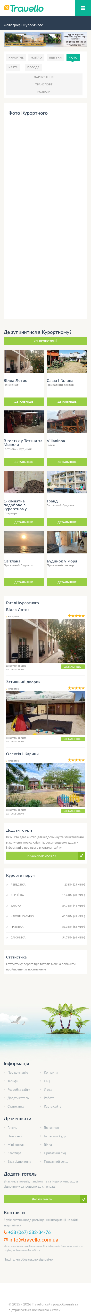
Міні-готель (16, 1145)
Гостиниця (51, 1128)
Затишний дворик (23, 681)
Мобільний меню (83, 8)
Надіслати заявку (41, 855)
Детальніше (24, 401)
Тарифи (13, 1081)
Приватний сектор (57, 1161)
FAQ (47, 1081)
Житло (36, 57)
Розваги (43, 91)
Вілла (48, 1145)
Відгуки (55, 57)
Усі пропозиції (45, 341)
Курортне (16, 57)
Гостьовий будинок (57, 1136)
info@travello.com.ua (33, 1239)
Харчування (44, 77)
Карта (13, 67)
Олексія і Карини (22, 753)
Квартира (14, 1153)
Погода (33, 67)
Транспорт (44, 84)
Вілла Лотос (18, 609)
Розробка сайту (19, 1089)
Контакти (51, 1072)
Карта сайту (52, 1106)
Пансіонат (15, 1136)
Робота (49, 1098)
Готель (12, 1128)
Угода (48, 1089)
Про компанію (18, 1072)
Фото (73, 57)
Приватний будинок (58, 1153)
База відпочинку (19, 1161)
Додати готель (18, 1098)
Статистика (16, 1106)
